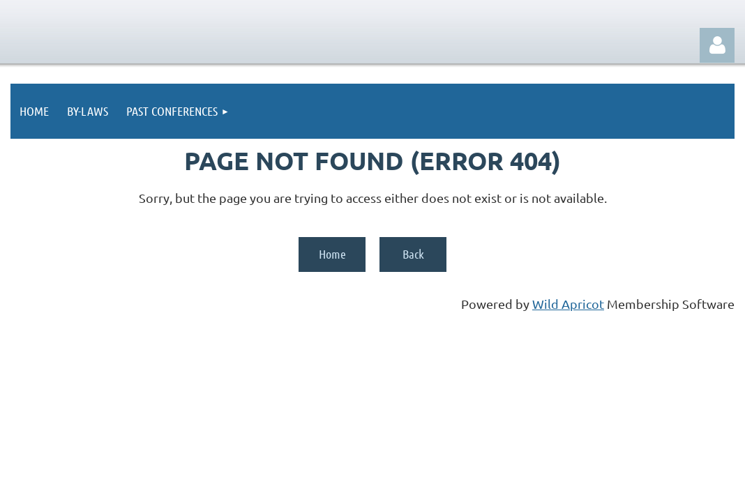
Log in (717, 45)
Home (332, 253)
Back (413, 253)
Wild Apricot (568, 303)
